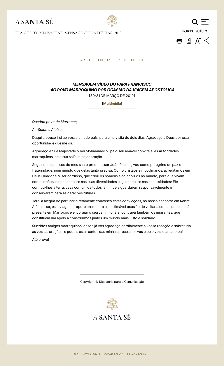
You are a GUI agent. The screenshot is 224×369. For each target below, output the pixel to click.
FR (118, 60)
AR (82, 60)
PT (141, 60)
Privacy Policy (136, 354)
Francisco (26, 32)
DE (91, 60)
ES (109, 60)
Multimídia (112, 103)
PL (133, 60)
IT (125, 60)
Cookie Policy (113, 354)
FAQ (76, 354)
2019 (118, 32)
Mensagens (51, 32)
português (193, 32)
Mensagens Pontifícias (89, 32)
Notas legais (91, 354)
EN (100, 60)
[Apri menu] (204, 22)
